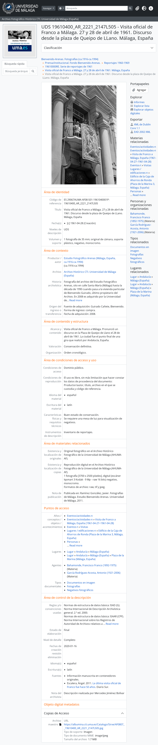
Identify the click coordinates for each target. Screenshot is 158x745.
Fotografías (73, 586)
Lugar (70, 551)
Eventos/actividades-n (80, 515)
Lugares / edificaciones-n (81, 530)
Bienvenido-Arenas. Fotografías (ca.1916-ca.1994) (69, 59)
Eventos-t (72, 527)
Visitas (84, 527)
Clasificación (53, 48)
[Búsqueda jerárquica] (16, 71)
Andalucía (82, 551)
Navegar (47, 8)
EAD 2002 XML (140, 132)
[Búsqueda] (96, 8)
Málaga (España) (99, 551)
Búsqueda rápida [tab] (14, 63)
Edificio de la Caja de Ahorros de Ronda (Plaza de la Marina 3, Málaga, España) (95, 534)
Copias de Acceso (56, 713)
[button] (137, 8)
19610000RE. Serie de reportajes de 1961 (68, 66)
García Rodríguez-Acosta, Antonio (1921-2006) (93, 572)
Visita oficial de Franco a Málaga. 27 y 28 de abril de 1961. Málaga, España (87, 70)
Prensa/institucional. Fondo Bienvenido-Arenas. (72, 63)
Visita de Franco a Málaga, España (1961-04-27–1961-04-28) (143, 157)
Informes (137, 102)
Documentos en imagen (81, 582)
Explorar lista (139, 106)
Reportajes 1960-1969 (116, 63)
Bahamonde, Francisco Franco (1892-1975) (91, 565)
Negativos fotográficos (80, 590)
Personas (72, 541)
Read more (75, 300)
